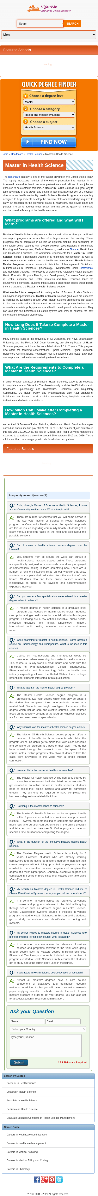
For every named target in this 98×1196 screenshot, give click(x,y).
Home (5, 154)
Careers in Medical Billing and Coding (27, 1160)
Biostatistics (86, 268)
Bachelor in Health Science (21, 1083)
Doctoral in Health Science (21, 1091)
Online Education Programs (49, 9)
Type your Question (46, 1045)
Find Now (48, 142)
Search (72, 23)
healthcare (14, 176)
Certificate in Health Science (22, 1109)
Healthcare (17, 154)
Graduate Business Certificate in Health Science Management (40, 1117)
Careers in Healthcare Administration (26, 1134)
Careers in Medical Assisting (22, 1152)
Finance (74, 249)
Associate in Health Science (21, 1100)
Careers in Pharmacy (18, 1169)
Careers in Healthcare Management (26, 1143)
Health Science (34, 154)
